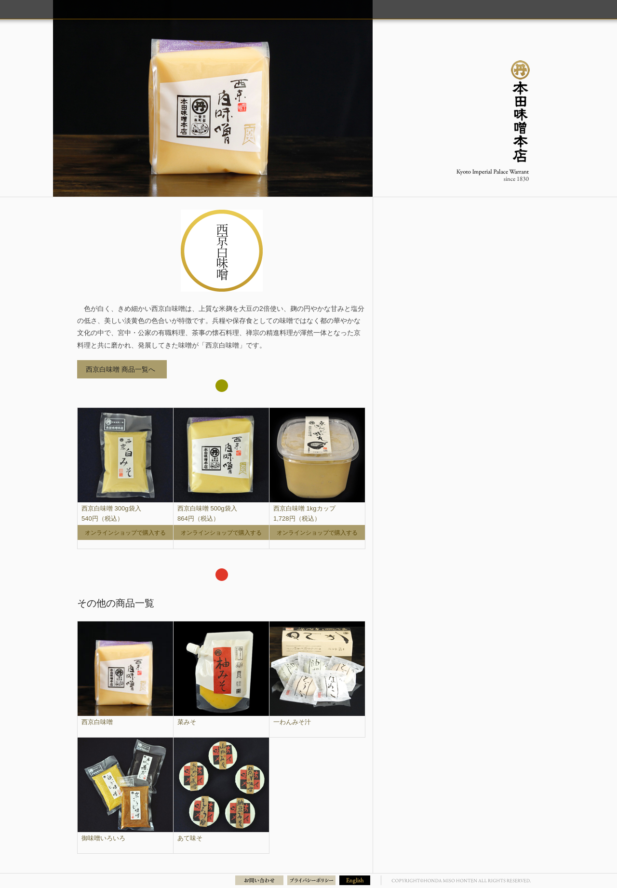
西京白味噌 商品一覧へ (120, 369)
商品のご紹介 (440, 9)
